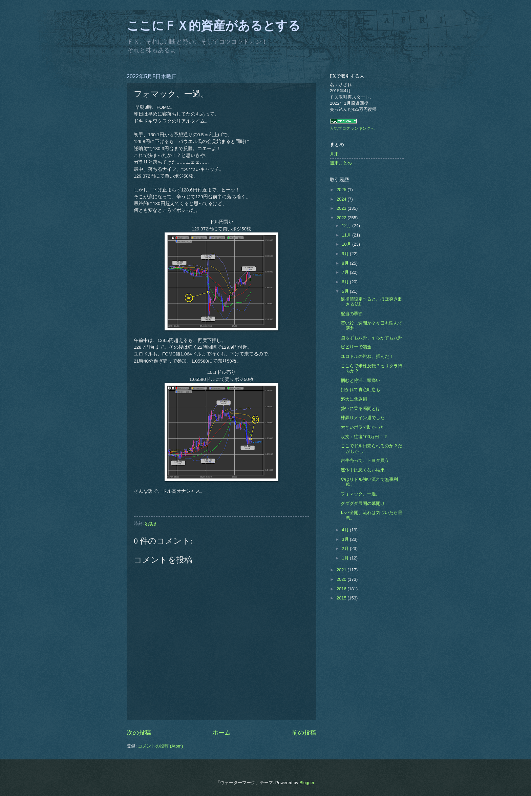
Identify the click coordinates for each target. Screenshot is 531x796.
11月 (347, 235)
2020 (342, 579)
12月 (347, 225)
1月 (346, 557)
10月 (347, 244)
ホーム (221, 732)
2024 (342, 199)
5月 (346, 291)
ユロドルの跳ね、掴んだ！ (367, 356)
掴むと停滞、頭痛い (360, 380)
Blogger (306, 782)
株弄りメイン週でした (363, 417)
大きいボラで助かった (363, 427)
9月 (346, 253)
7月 (346, 272)
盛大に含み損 (354, 399)
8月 (346, 263)
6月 (346, 281)
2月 (346, 548)
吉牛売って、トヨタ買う (365, 460)
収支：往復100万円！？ (364, 436)
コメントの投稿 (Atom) (160, 746)
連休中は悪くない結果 (363, 469)
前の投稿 (304, 732)
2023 (342, 208)
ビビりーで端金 (356, 346)
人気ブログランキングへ (352, 128)
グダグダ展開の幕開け (363, 503)
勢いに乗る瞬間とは (360, 408)
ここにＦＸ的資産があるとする (213, 26)
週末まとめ (341, 162)
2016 (342, 588)
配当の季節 (352, 313)
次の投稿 (139, 732)
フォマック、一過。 (360, 493)
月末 (334, 154)
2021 (342, 569)
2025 (342, 189)
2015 (342, 597)
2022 (342, 217)
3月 (346, 539)
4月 (346, 529)
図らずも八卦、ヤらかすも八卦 (371, 337)
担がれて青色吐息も (360, 389)
